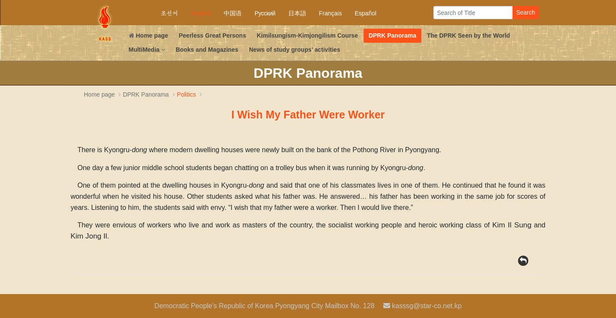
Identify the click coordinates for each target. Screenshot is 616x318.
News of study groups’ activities (294, 49)
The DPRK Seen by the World (468, 35)
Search (525, 12)
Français (330, 13)
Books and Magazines (207, 49)
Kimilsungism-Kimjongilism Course (307, 35)
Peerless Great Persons (212, 35)
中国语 (233, 13)
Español (365, 13)
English (201, 13)
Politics (190, 94)
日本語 (297, 13)
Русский (265, 13)
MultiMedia (147, 49)
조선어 (169, 13)
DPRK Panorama (392, 35)
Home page (148, 35)
